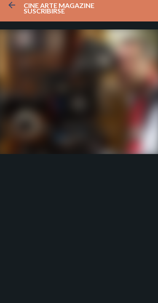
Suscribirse (44, 11)
